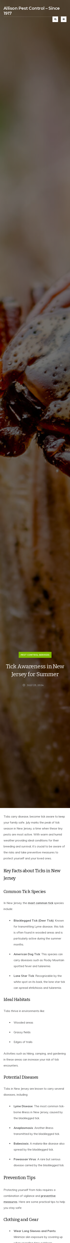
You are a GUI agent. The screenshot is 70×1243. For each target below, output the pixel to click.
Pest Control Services (35, 655)
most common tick (40, 903)
